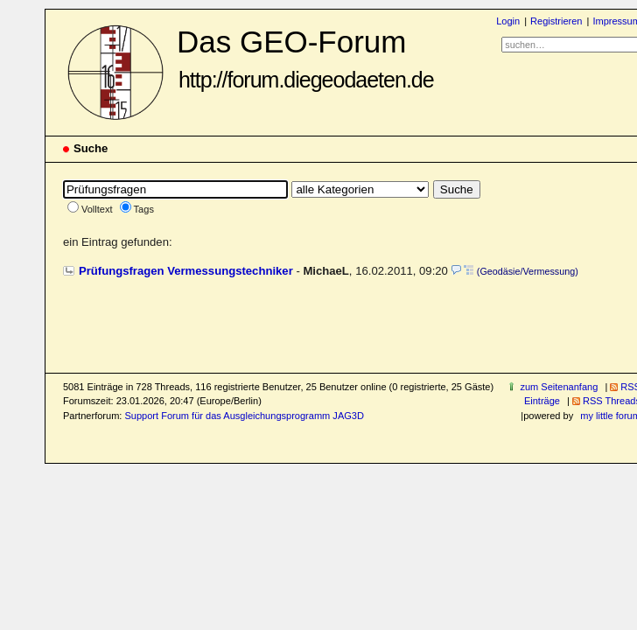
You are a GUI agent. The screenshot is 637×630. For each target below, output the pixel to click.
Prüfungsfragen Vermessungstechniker (186, 270)
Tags (144, 209)
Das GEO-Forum (305, 58)
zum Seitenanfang (559, 387)
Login (508, 21)
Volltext (97, 209)
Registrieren (556, 21)
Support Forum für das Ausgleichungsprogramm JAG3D (243, 415)
